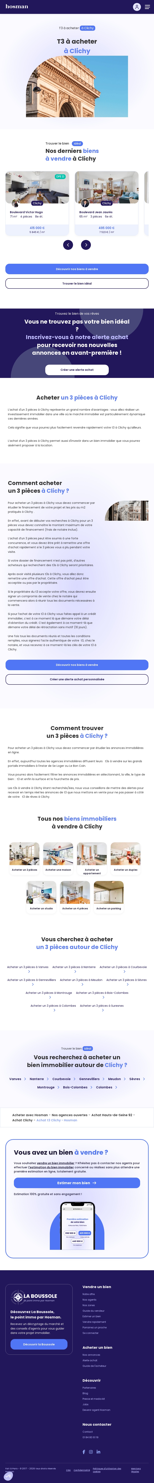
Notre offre (89, 1294)
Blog (85, 1393)
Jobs (86, 1404)
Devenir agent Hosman (96, 1410)
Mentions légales (136, 1470)
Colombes (106, 1087)
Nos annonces (91, 1354)
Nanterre (39, 1079)
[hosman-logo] (17, 8)
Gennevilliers (91, 1079)
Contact (88, 1431)
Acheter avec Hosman (30, 1115)
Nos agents (89, 1299)
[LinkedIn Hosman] (98, 1452)
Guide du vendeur (93, 1310)
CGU (68, 1470)
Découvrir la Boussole (39, 1344)
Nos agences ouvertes (70, 1115)
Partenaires (89, 1387)
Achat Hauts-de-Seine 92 (111, 1115)
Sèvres (137, 1079)
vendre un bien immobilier (55, 1163)
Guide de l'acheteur (94, 1366)
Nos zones (89, 1305)
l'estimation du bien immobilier (51, 1167)
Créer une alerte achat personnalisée (77, 679)
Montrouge (48, 1087)
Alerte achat (90, 1360)
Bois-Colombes (77, 1087)
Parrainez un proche (95, 1327)
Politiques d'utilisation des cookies (107, 1470)
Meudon (116, 1079)
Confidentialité (82, 1470)
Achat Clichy (22, 1120)
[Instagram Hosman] (91, 1452)
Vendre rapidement (94, 1322)
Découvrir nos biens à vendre (77, 269)
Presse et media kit (94, 1399)
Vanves (17, 1079)
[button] (8, 1476)
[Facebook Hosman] (84, 1452)
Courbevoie (63, 1079)
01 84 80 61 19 (90, 1437)
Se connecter (90, 1333)
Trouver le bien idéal (77, 284)
